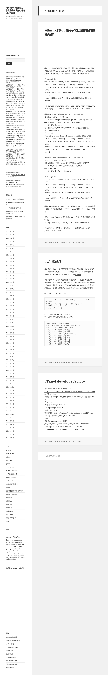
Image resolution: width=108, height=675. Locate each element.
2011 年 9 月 (10, 421)
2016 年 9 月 (10, 255)
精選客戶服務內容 (11, 494)
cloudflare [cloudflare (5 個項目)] (9, 537)
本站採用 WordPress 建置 (52, 456)
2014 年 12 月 (10, 319)
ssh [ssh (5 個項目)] (13, 551)
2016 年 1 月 (10, 282)
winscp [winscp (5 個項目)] (8, 553)
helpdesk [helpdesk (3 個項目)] (8, 544)
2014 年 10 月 (10, 326)
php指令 (9, 464)
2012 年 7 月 (10, 397)
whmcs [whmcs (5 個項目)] (22, 551)
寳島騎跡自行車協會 (12, 647)
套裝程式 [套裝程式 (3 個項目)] (18, 555)
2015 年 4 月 (10, 309)
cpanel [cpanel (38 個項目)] (17, 537)
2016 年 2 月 (10, 279)
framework (10, 454)
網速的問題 (9, 511)
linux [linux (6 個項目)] (17, 544)
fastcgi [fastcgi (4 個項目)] (12, 542)
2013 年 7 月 (10, 367)
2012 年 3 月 (10, 407)
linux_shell (9, 460)
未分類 (8, 487)
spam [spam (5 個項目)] (10, 551)
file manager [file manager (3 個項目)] (17, 542)
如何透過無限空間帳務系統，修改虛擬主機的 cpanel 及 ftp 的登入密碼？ (15, 132)
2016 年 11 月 (10, 248)
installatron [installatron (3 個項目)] (13, 544)
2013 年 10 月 (10, 360)
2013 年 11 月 (10, 356)
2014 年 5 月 (10, 340)
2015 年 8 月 (10, 299)
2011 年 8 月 (10, 424)
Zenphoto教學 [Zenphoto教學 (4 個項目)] (10, 555)
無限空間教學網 (11, 657)
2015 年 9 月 (10, 296)
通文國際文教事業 (11, 664)
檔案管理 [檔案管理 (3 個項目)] (11, 557)
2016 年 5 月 (10, 268)
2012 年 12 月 (10, 384)
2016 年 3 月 (10, 275)
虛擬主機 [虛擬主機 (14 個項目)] (10, 559)
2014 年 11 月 (10, 323)
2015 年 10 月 (10, 292)
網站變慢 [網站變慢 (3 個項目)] (22, 557)
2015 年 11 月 (10, 289)
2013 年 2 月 (10, 377)
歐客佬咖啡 (9, 654)
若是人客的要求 (11, 518)
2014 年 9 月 (10, 329)
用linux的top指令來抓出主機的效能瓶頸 (69, 32)
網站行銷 (9, 504)
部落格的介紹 (10, 667)
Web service (10, 467)
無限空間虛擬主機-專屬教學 (14, 491)
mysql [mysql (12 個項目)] (13, 546)
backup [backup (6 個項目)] (20, 534)
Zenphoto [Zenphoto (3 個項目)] (23, 553)
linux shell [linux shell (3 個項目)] (21, 544)
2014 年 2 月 (10, 350)
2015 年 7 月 (10, 302)
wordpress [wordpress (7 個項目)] (14, 553)
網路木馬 (9, 508)
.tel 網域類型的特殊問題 (13, 208)
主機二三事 (9, 481)
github (8, 457)
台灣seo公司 (10, 644)
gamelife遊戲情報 (11, 637)
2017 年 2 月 (10, 238)
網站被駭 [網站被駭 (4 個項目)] (18, 557)
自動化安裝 (9, 514)
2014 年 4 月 (10, 343)
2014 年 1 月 (10, 353)
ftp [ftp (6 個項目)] (21, 542)
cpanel (8, 450)
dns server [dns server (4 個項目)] (14, 540)
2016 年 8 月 (10, 258)
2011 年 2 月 (10, 438)
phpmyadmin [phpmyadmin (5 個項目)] (14, 549)
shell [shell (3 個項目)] (7, 551)
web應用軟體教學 (11, 474)
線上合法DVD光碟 (11, 661)
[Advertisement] (16, 37)
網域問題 (9, 498)
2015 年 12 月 (10, 285)
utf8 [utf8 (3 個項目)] (15, 551)
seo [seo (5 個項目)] (23, 549)
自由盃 (74, 269)
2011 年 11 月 (10, 414)
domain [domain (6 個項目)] (19, 540)
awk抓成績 (52, 261)
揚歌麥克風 (9, 651)
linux (78, 243)
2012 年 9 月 (10, 390)
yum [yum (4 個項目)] (19, 553)
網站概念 (9, 501)
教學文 (68, 68)
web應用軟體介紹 (11, 470)
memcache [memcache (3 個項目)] (8, 546)
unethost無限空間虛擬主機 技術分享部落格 (15, 10)
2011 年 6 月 (10, 431)
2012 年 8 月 (10, 394)
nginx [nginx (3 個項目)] (17, 546)
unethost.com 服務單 (18, 174)
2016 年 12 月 (10, 245)
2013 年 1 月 (10, 380)
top (83, 243)
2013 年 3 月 (10, 373)
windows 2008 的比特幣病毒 (15, 199)
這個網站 (78, 274)
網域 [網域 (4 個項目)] (15, 557)
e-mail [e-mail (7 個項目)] (8, 542)
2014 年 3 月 (10, 346)
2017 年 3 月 (10, 235)
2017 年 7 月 (10, 231)
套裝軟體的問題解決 (12, 484)
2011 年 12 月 (10, 411)
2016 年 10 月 (10, 252)
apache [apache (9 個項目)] (14, 534)
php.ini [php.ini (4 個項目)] (8, 549)
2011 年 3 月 (10, 434)
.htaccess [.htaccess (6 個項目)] (9, 534)
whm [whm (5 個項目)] (17, 551)
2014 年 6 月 (10, 336)
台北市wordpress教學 (13, 640)
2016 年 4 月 (10, 272)
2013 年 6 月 (10, 370)
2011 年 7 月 (10, 428)
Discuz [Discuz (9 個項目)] (8, 540)
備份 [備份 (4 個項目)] (15, 555)
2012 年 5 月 (10, 400)
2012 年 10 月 (10, 387)
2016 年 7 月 (10, 262)
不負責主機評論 (11, 477)
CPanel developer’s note (64, 381)
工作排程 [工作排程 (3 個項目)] (22, 555)
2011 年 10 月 (10, 417)
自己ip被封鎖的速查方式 (13, 81)
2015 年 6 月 (10, 306)
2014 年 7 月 (10, 333)
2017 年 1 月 (10, 241)
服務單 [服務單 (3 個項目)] (7, 557)
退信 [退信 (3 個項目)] (15, 559)
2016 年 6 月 (10, 265)
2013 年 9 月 (10, 363)
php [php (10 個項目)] (20, 546)
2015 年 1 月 (10, 316)
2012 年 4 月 (10, 404)
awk (81, 362)
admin (63, 243)
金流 (7, 521)
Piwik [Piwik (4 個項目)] (20, 549)
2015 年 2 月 (10, 312)
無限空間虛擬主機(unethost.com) (11, 184)
